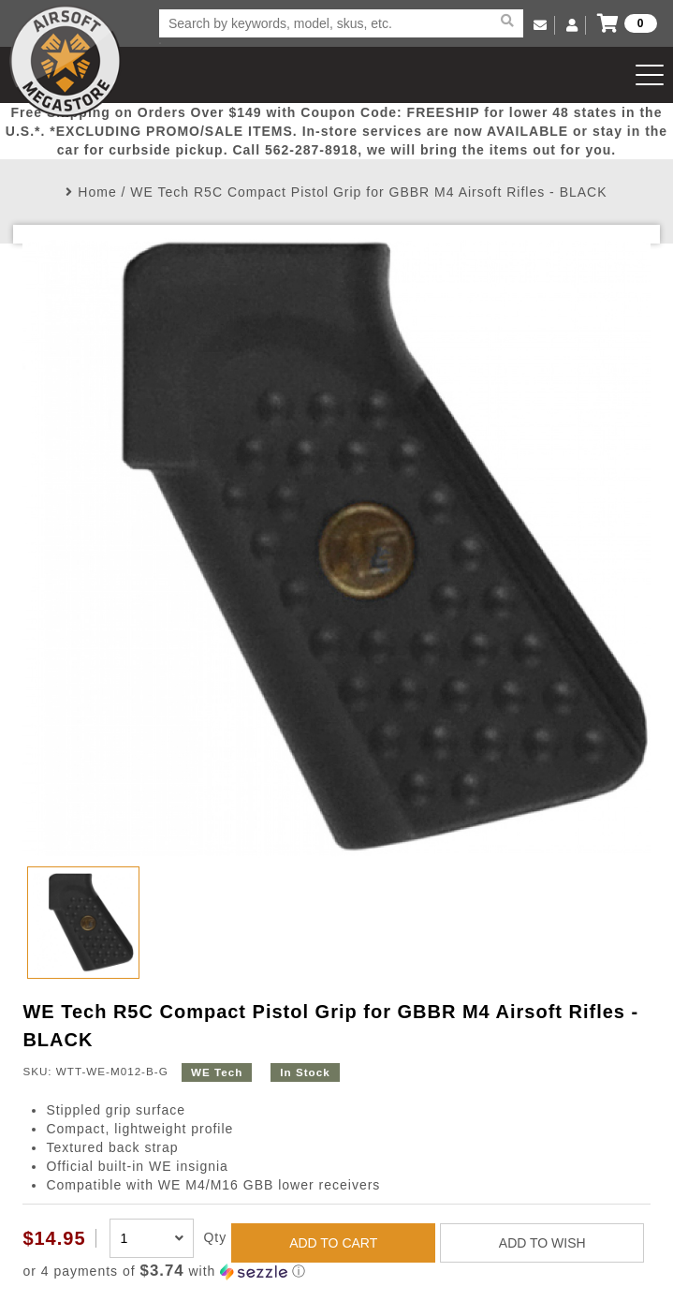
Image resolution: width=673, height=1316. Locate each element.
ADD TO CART (333, 1242)
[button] (336, 1271)
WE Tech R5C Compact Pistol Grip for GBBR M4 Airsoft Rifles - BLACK (368, 192)
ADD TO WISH (542, 1242)
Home (97, 192)
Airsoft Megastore (65, 61)
